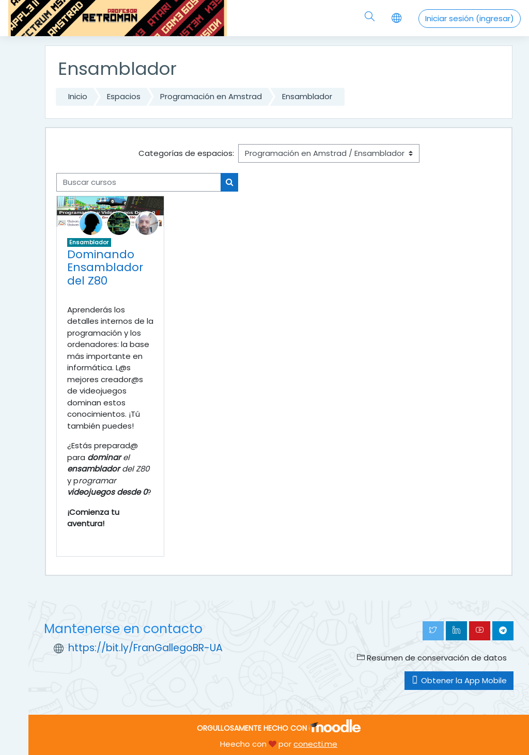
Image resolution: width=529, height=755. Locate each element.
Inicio (77, 96)
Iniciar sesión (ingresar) (469, 18)
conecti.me (315, 743)
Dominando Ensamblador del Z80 (105, 267)
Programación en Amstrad (211, 96)
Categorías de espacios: (186, 153)
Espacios (124, 96)
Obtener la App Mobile (459, 680)
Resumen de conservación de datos (432, 657)
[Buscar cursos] (138, 182)
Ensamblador (307, 96)
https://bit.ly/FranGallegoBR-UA (145, 648)
